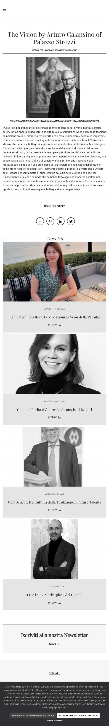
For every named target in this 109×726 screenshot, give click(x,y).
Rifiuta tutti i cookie (54, 720)
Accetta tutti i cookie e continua (78, 715)
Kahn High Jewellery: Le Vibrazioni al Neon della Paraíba (54, 317)
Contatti (54, 673)
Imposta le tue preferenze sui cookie (33, 715)
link (103, 700)
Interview (54, 325)
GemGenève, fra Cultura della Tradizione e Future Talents (54, 502)
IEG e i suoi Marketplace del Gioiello (55, 594)
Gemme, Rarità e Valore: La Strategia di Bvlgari (54, 409)
